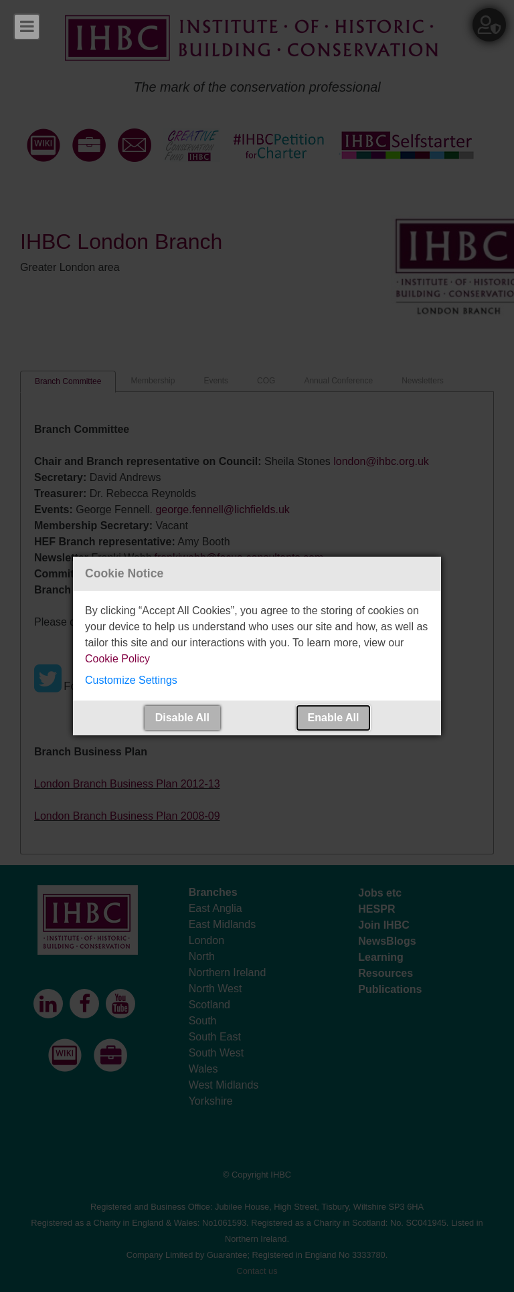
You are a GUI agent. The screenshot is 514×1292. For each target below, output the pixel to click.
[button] (257, 680)
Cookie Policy (117, 658)
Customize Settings (131, 680)
